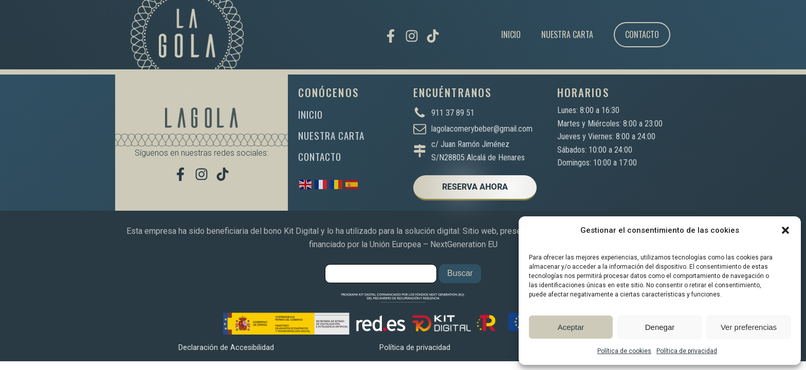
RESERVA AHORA (475, 187)
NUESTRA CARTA (331, 135)
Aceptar (571, 327)
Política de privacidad (686, 351)
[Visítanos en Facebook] (390, 36)
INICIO (310, 114)
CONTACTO (319, 156)
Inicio (511, 34)
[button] (785, 230)
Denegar (660, 327)
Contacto (642, 34)
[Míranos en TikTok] (432, 36)
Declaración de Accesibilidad (226, 347)
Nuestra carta (567, 34)
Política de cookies (624, 351)
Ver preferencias (749, 327)
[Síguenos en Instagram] (411, 36)
